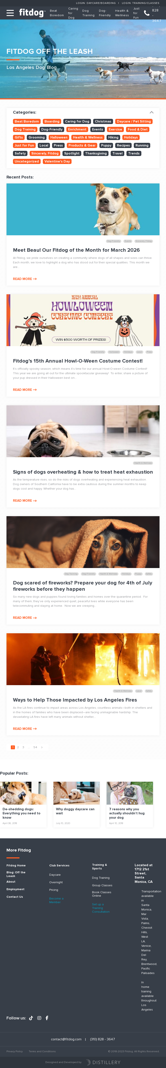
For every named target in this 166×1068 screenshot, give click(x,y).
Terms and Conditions (42, 1051)
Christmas (103, 121)
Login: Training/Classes (141, 3)
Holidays (131, 137)
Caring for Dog (77, 121)
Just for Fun (136, 13)
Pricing (53, 890)
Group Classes (102, 885)
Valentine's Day (57, 161)
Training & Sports (99, 866)
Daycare (55, 875)
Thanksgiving (96, 153)
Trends (134, 153)
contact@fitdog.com (66, 1039)
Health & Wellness (88, 137)
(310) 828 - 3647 (156, 13)
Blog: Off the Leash (16, 874)
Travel (117, 153)
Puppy (106, 145)
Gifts (19, 137)
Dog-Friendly (51, 129)
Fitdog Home (16, 865)
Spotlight (72, 153)
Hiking (113, 137)
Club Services (59, 865)
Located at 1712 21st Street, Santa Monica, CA (144, 873)
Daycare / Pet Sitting (134, 121)
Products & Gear (82, 145)
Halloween (58, 137)
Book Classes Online (101, 894)
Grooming (37, 137)
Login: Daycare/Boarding (96, 3)
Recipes (123, 145)
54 (35, 747)
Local (44, 145)
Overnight (56, 882)
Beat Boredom (27, 121)
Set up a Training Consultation (101, 908)
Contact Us (14, 897)
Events (97, 129)
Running (142, 145)
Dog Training (25, 129)
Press (58, 145)
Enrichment (77, 129)
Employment (15, 889)
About (10, 881)
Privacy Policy (14, 1051)
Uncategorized (27, 161)
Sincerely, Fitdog (45, 153)
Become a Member (56, 900)
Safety (20, 153)
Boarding (52, 121)
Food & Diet (138, 129)
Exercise (115, 129)
